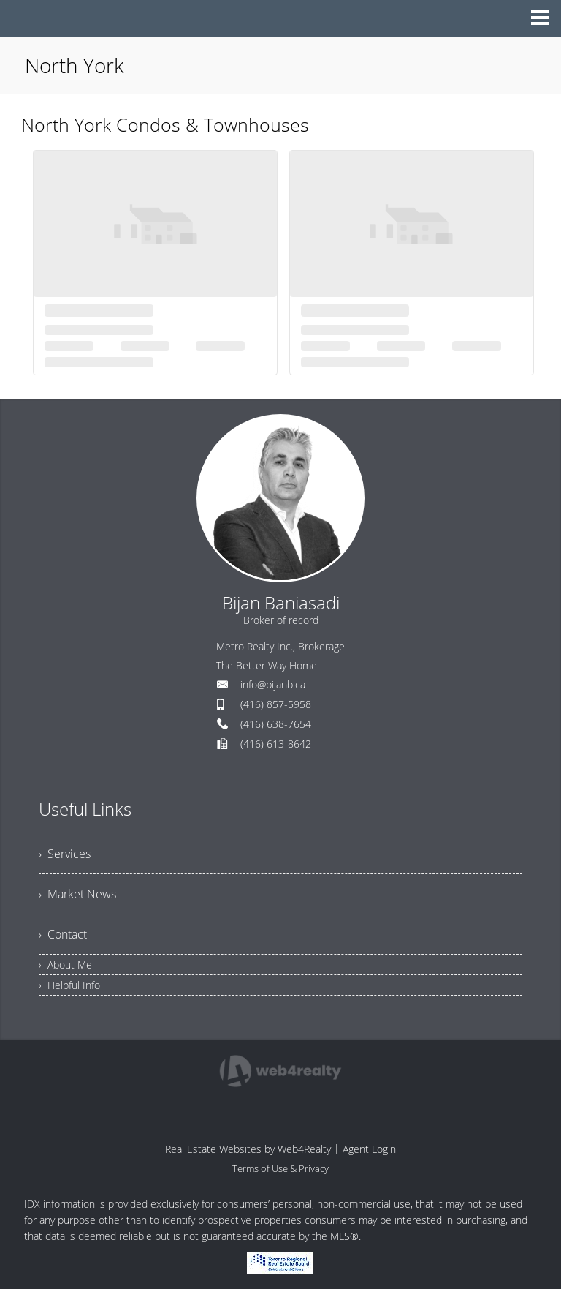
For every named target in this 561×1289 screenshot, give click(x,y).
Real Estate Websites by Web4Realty (248, 1149)
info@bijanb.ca (272, 684)
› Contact (63, 934)
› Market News (77, 894)
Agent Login (369, 1149)
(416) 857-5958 (275, 704)
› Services (65, 854)
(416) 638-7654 (275, 724)
